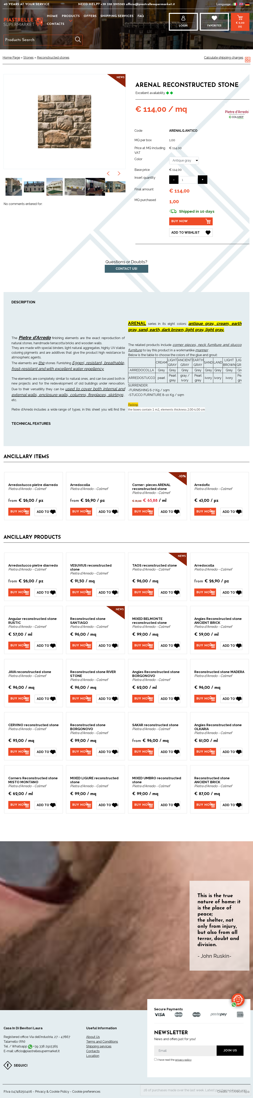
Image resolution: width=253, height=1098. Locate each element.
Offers (90, 16)
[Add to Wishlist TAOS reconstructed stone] (169, 592)
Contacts (55, 24)
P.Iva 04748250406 (18, 1091)
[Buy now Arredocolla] (81, 512)
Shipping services (116, 16)
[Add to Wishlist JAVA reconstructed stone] (45, 699)
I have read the (174, 1060)
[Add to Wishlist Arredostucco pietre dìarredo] (45, 512)
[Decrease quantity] (173, 179)
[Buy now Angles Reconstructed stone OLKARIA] (205, 752)
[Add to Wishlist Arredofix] (231, 512)
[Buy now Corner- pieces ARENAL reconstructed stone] (143, 512)
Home (52, 16)
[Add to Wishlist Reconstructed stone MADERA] (231, 699)
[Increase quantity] (202, 179)
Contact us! (126, 269)
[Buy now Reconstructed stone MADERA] (205, 699)
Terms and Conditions (102, 1041)
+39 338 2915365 (113, 4)
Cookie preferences (86, 1091)
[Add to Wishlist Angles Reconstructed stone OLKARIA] (231, 752)
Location (92, 1056)
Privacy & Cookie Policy (52, 1091)
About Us (93, 1037)
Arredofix (202, 485)
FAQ (140, 16)
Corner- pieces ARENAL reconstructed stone (151, 487)
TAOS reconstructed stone (154, 565)
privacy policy (183, 1059)
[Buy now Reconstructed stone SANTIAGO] (81, 646)
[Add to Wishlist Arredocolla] (107, 512)
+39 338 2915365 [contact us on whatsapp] (45, 1046)
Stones (28, 57)
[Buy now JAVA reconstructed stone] (19, 699)
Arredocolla (80, 485)
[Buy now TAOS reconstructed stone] (143, 592)
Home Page (11, 57)
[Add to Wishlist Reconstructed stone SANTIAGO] (107, 646)
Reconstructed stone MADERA (219, 672)
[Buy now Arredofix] (205, 512)
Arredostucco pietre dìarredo (33, 485)
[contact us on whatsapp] (238, 999)
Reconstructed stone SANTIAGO (88, 621)
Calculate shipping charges (223, 57)
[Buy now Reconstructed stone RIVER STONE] (81, 699)
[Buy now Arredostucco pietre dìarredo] (19, 512)
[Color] (184, 160)
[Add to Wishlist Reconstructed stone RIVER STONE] (107, 699)
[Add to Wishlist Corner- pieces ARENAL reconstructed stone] (169, 512)
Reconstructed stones (53, 57)
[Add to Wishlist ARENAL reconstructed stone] (191, 232)
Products (71, 16)
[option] (14, 187)
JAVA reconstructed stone (29, 672)
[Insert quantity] (188, 180)
